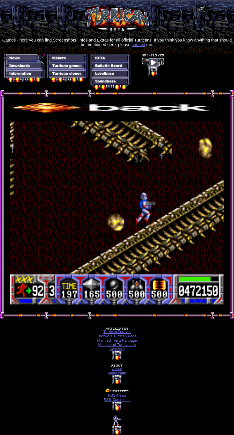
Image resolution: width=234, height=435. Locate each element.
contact (138, 44)
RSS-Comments (117, 399)
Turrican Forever (117, 332)
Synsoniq (116, 349)
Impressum (117, 373)
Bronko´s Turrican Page (117, 336)
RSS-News (117, 395)
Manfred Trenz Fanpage (117, 340)
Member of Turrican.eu (117, 345)
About (117, 369)
